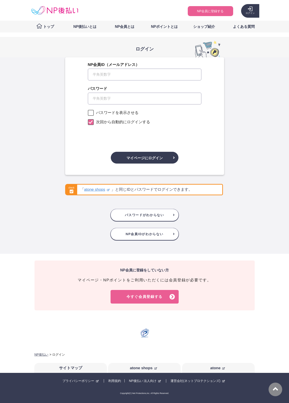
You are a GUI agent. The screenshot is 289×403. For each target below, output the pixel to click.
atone (215, 368)
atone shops (94, 189)
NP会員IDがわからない (144, 234)
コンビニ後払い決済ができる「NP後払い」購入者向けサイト (55, 10)
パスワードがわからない (144, 215)
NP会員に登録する (210, 11)
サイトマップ (70, 368)
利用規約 (114, 380)
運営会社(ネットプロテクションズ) (195, 381)
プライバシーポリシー (78, 381)
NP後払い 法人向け (142, 381)
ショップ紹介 (204, 27)
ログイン (250, 13)
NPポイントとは (164, 27)
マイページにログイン (144, 158)
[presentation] (144, 136)
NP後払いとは (84, 27)
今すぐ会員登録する (144, 297)
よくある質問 (244, 27)
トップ (48, 27)
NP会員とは (124, 27)
